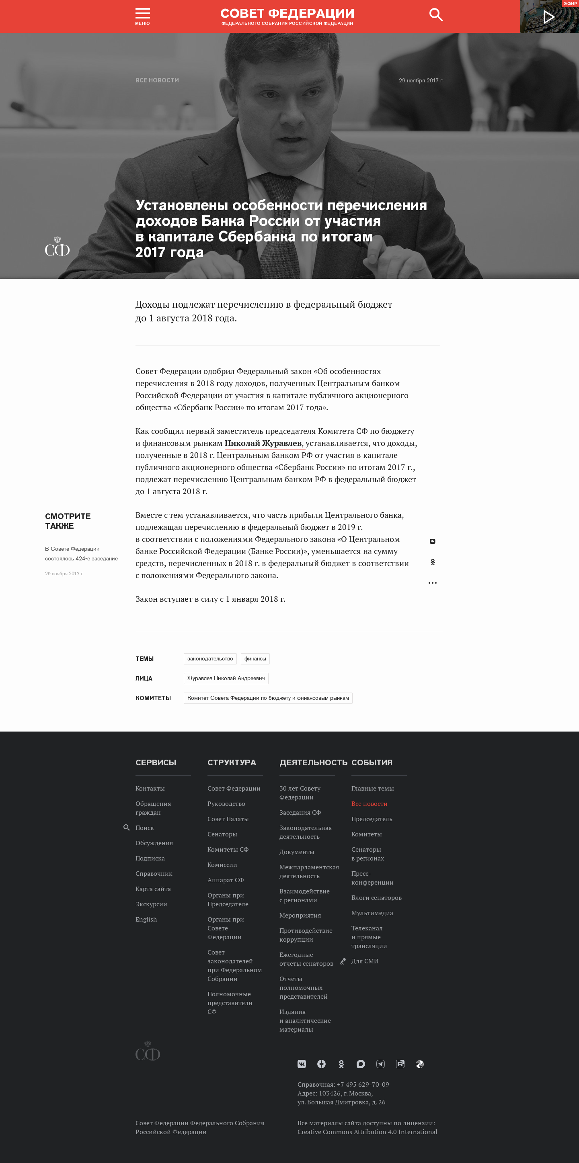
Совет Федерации (234, 788)
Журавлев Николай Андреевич (226, 678)
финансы (255, 658)
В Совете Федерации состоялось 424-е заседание (81, 553)
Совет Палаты (228, 819)
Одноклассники (432, 562)
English (146, 919)
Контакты (150, 788)
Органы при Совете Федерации (225, 928)
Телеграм (380, 1064)
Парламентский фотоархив (420, 1064)
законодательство (210, 658)
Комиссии (222, 864)
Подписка (150, 858)
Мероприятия (300, 915)
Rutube (400, 1064)
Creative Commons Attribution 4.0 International (367, 1132)
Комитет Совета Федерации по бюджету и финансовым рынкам (268, 697)
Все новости (157, 80)
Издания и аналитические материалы (305, 1020)
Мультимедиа (372, 913)
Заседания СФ (300, 812)
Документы (296, 852)
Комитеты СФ (228, 849)
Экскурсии (151, 904)
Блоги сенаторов (376, 897)
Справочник (154, 873)
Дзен (321, 1064)
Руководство (226, 803)
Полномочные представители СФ (230, 1003)
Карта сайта (153, 889)
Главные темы (372, 788)
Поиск (145, 828)
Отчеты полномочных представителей (303, 987)
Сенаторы (222, 834)
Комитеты (366, 834)
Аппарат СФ (225, 880)
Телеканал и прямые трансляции (369, 937)
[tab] (433, 566)
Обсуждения (154, 843)
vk (302, 1064)
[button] (142, 16)
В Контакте (432, 541)
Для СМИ (365, 961)
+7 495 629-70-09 (363, 1084)
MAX (361, 1064)
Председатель (371, 819)
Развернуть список (433, 583)
